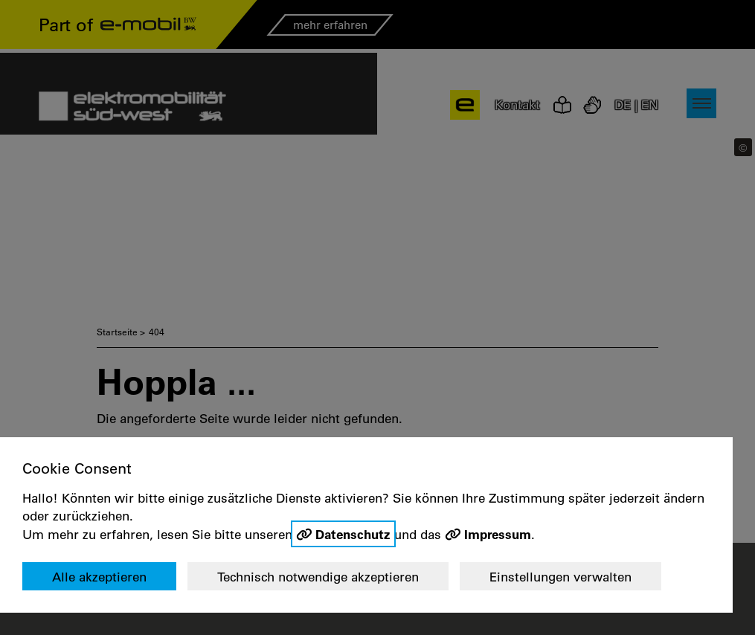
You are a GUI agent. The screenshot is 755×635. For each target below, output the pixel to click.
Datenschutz (353, 534)
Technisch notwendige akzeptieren (318, 576)
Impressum (497, 534)
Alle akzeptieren (99, 576)
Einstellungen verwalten (560, 576)
